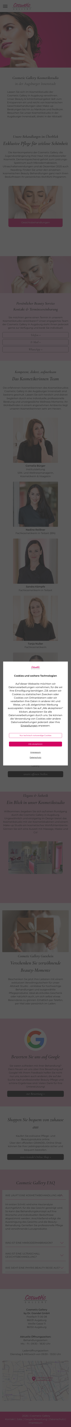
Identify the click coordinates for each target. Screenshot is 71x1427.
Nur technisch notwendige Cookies (35, 735)
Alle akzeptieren (35, 744)
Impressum (35, 752)
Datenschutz (35, 757)
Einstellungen (29, 725)
